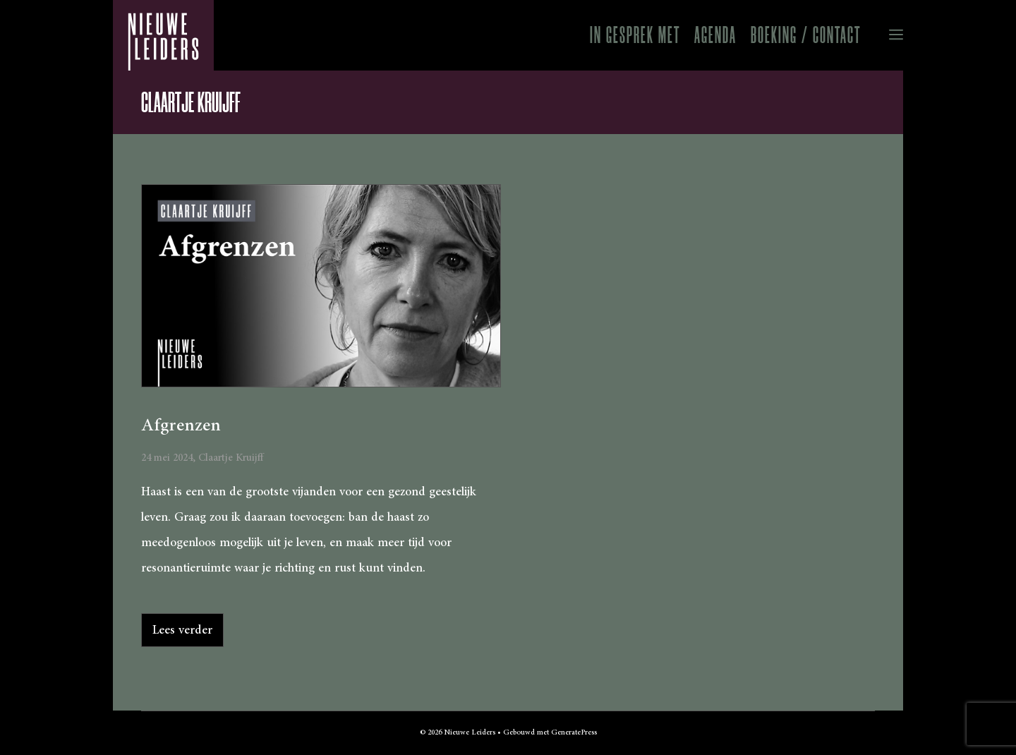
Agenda (715, 35)
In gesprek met (635, 35)
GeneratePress (574, 732)
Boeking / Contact (806, 35)
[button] (885, 35)
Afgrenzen (181, 425)
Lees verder (182, 630)
